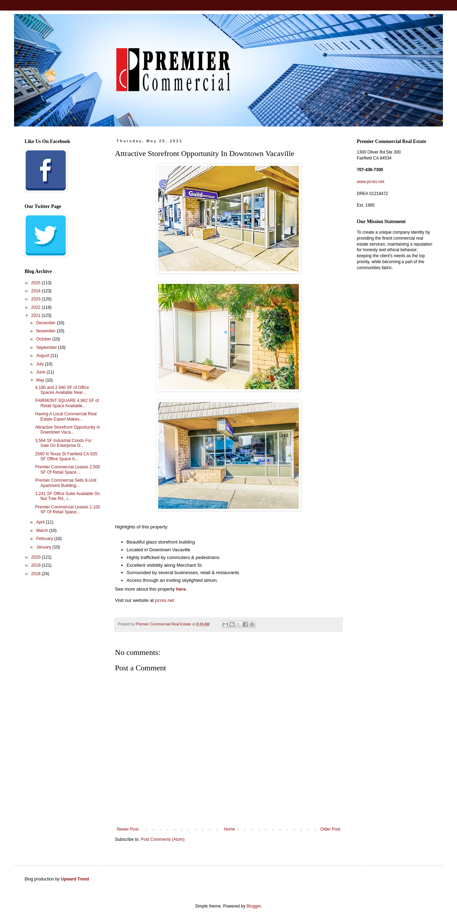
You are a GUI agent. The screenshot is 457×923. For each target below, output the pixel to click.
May (40, 380)
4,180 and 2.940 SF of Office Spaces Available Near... (62, 390)
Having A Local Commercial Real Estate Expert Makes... (66, 416)
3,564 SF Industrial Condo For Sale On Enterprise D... (63, 443)
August (43, 355)
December (46, 322)
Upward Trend (75, 879)
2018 (36, 573)
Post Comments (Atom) (163, 839)
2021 (36, 315)
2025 (36, 282)
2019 (36, 565)
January (44, 547)
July (40, 364)
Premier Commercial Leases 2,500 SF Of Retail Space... (67, 469)
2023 (36, 299)
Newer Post (128, 829)
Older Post (330, 829)
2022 (36, 307)
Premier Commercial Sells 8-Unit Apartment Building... (65, 483)
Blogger (253, 906)
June (41, 372)
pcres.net (164, 600)
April (41, 522)
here (181, 589)
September (47, 347)
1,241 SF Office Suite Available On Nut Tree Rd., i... (67, 496)
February (45, 538)
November (46, 331)
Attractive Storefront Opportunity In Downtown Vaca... (67, 430)
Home (229, 829)
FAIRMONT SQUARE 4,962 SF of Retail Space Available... (67, 403)
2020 (36, 557)
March (42, 530)
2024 (36, 290)
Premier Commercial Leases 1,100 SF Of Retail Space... (67, 509)
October (44, 339)
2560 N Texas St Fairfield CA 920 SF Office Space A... (66, 456)
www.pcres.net (370, 181)
